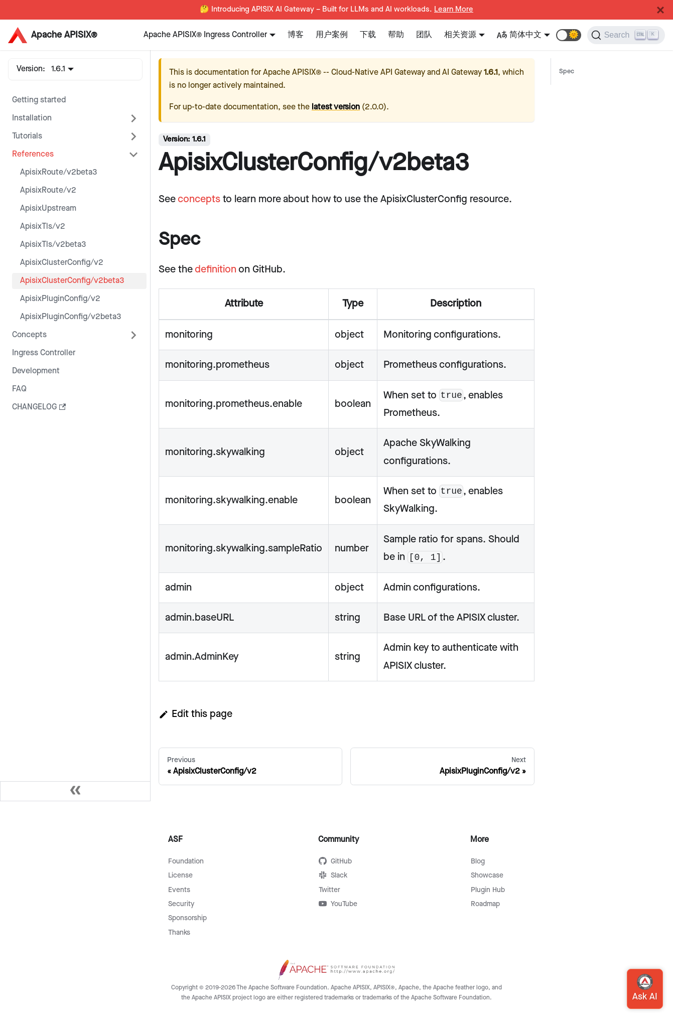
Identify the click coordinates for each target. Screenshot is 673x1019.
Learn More (453, 9)
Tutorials (27, 136)
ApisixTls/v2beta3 (53, 244)
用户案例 (332, 35)
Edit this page (195, 714)
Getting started (39, 100)
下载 (368, 35)
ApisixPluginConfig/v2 (60, 299)
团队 (424, 35)
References (33, 154)
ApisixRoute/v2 (48, 190)
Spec (566, 71)
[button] (568, 35)
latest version (336, 107)
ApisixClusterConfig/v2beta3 (72, 280)
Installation (32, 118)
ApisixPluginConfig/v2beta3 (70, 317)
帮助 (396, 35)
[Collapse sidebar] (75, 791)
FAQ (19, 389)
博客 (296, 35)
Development (36, 371)
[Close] (660, 10)
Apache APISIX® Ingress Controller (205, 35)
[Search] (626, 35)
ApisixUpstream (48, 208)
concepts (199, 199)
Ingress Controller (43, 353)
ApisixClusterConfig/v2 (61, 262)
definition (215, 269)
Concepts (29, 335)
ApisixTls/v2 (42, 226)
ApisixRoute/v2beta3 (58, 172)
